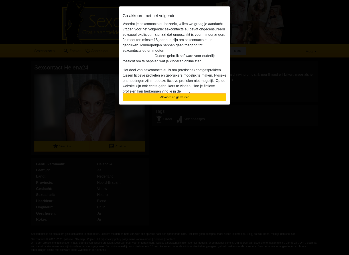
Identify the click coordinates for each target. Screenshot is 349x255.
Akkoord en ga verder (174, 97)
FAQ (185, 91)
